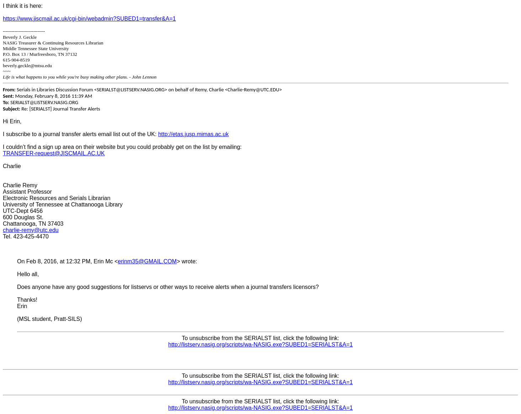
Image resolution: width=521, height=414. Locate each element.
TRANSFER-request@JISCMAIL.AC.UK (54, 153)
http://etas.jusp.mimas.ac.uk (193, 134)
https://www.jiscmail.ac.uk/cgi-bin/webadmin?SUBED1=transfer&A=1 (89, 19)
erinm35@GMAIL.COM (147, 261)
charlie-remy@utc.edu (31, 230)
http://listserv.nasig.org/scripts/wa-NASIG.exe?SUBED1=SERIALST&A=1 (260, 345)
